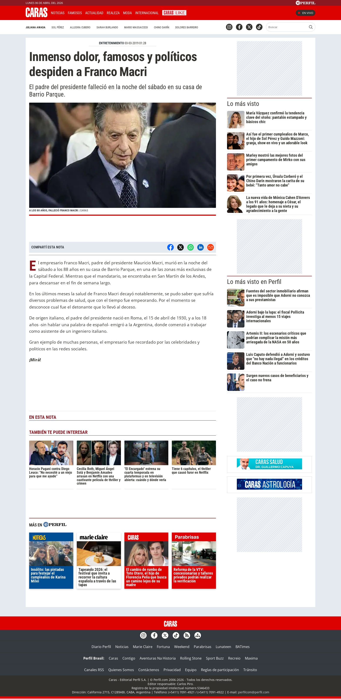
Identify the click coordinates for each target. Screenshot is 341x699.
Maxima (251, 658)
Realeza (113, 13)
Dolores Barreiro (186, 27)
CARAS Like (174, 12)
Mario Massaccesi (136, 27)
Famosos (75, 13)
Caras (113, 658)
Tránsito (250, 669)
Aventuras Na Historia (158, 658)
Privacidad (172, 669)
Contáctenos (148, 669)
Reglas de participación (220, 669)
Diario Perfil (101, 646)
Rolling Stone (191, 658)
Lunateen (223, 646)
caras (146, 538)
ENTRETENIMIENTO (111, 43)
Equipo (191, 669)
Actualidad (94, 13)
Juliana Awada (35, 27)
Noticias (57, 13)
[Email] (210, 247)
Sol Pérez (58, 27)
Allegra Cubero (80, 27)
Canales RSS (94, 669)
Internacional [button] (147, 13)
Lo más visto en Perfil (254, 281)
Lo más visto (243, 103)
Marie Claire (142, 646)
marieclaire (99, 538)
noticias (51, 538)
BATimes (243, 646)
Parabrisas (202, 646)
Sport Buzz (215, 658)
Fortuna (163, 646)
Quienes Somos (121, 669)
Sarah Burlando (107, 27)
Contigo (128, 658)
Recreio (234, 658)
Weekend (181, 646)
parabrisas (194, 538)
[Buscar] (286, 27)
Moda (127, 13)
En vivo (305, 13)
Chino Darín (161, 27)
